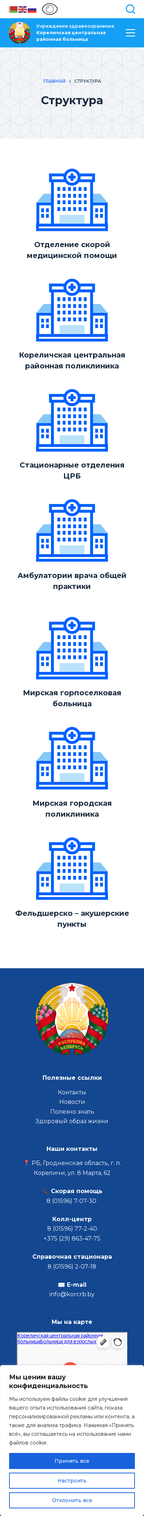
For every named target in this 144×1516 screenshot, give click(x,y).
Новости (72, 1101)
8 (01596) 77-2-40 (72, 1228)
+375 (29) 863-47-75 (72, 1238)
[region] (72, 1440)
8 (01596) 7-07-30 (72, 1200)
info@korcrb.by (72, 1294)
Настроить (72, 1480)
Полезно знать (72, 1111)
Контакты (72, 1092)
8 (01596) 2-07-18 (72, 1266)
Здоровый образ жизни (72, 1121)
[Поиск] (130, 9)
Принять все (72, 1461)
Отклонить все (72, 1500)
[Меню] (130, 33)
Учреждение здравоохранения (75, 32)
